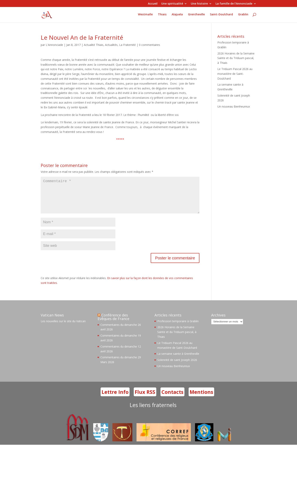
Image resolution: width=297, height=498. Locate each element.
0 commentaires (149, 45)
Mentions (201, 398)
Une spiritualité (172, 3)
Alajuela (177, 15)
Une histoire (199, 3)
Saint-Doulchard (221, 15)
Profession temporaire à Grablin (178, 327)
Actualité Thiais (93, 45)
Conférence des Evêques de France (113, 323)
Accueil (152, 3)
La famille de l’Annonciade (234, 3)
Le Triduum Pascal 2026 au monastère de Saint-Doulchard (234, 73)
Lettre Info (115, 398)
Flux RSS (145, 398)
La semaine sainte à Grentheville (178, 360)
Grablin (243, 15)
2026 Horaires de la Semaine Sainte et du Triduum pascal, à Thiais (235, 58)
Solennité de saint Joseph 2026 (177, 366)
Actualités (111, 45)
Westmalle (145, 15)
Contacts (172, 398)
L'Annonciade (54, 45)
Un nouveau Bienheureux (233, 106)
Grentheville (196, 15)
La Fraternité (127, 45)
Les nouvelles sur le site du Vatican (63, 327)
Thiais (162, 15)
